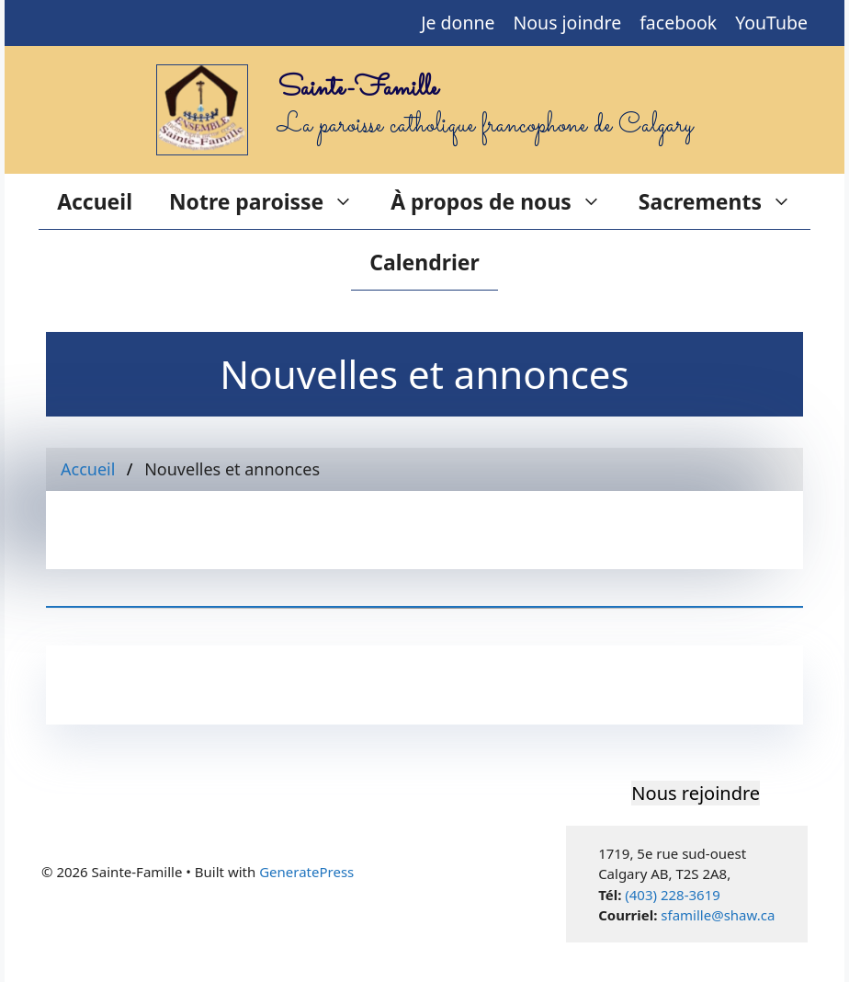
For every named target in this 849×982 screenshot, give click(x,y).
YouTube (771, 22)
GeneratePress (306, 871)
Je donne (457, 22)
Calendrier (424, 262)
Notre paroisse (270, 201)
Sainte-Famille (357, 89)
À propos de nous (505, 201)
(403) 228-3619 (672, 894)
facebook (678, 22)
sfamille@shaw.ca (718, 915)
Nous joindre (568, 22)
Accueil (94, 201)
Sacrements (724, 201)
